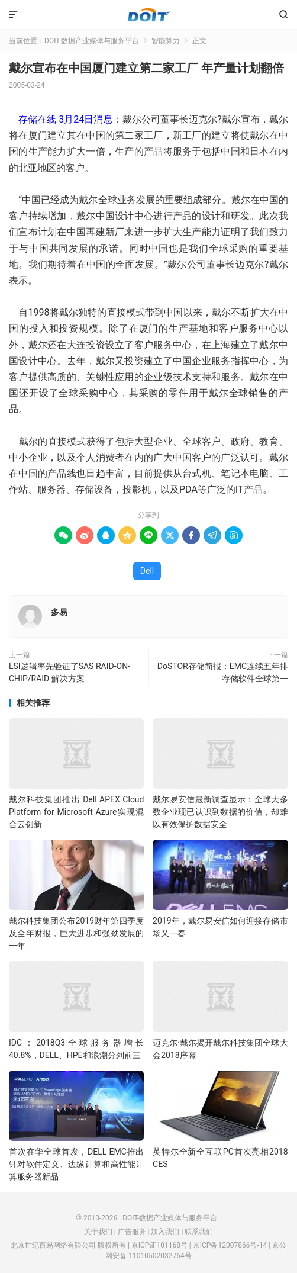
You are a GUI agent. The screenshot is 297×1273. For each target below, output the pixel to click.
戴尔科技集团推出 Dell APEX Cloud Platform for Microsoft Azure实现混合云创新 (76, 812)
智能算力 (165, 41)
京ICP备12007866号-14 (230, 1245)
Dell (147, 571)
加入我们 (165, 1231)
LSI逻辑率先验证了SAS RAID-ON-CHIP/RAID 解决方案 (69, 672)
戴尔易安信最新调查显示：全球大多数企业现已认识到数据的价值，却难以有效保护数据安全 (220, 812)
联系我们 (199, 1231)
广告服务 (132, 1231)
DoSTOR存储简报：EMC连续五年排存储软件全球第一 (222, 672)
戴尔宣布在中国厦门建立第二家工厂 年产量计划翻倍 (146, 68)
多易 (59, 612)
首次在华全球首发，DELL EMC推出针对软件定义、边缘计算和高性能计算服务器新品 (76, 1164)
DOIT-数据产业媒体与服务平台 (149, 15)
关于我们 (98, 1231)
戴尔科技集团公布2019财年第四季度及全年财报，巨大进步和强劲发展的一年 (76, 933)
